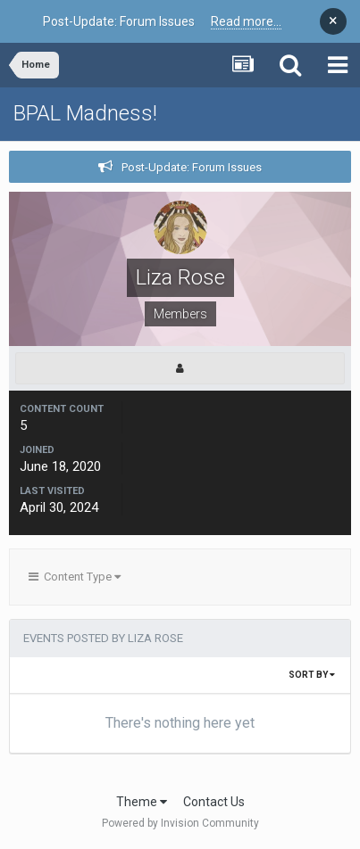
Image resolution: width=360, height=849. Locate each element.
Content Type (75, 576)
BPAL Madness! (85, 113)
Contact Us (214, 802)
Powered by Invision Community (180, 823)
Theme (141, 802)
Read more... (246, 21)
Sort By (312, 675)
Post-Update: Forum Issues (191, 167)
